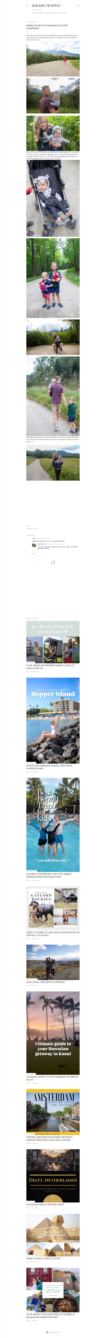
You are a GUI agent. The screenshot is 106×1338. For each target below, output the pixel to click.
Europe (54, 13)
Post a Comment (35, 880)
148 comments (35, 772)
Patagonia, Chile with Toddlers (45, 982)
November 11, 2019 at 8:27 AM (44, 538)
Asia (59, 13)
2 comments (34, 1320)
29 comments (34, 1208)
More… (64, 13)
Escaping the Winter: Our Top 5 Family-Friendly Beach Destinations (49, 875)
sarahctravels (46, 5)
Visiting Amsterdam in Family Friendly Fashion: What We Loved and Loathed (49, 1138)
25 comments (34, 1262)
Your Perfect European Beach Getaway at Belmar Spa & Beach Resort (50, 1316)
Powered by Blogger (53, 1332)
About (34, 13)
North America (44, 13)
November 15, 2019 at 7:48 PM (54, 544)
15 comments (34, 985)
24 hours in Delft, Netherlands (45, 1204)
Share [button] (27, 526)
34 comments (34, 1143)
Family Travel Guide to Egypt (43, 1258)
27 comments (34, 1083)
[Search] (78, 5)
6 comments (34, 938)
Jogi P (34, 538)
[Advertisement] (53, 600)
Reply (34, 554)
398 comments (35, 671)
